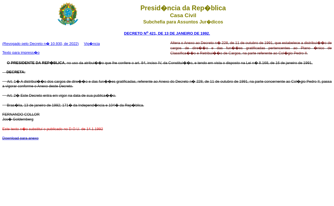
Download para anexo (20, 138)
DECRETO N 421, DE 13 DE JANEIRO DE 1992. (167, 33)
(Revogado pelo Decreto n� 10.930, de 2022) (40, 43)
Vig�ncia (92, 43)
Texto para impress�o (21, 52)
